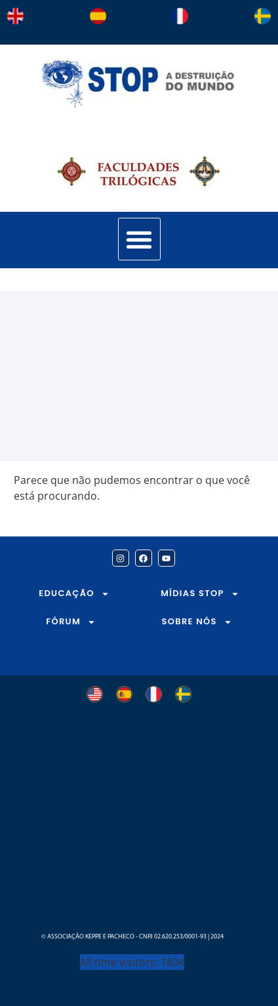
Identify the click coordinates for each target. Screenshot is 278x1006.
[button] (139, 239)
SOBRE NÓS (197, 622)
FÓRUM (71, 622)
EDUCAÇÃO (74, 594)
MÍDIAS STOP (200, 594)
